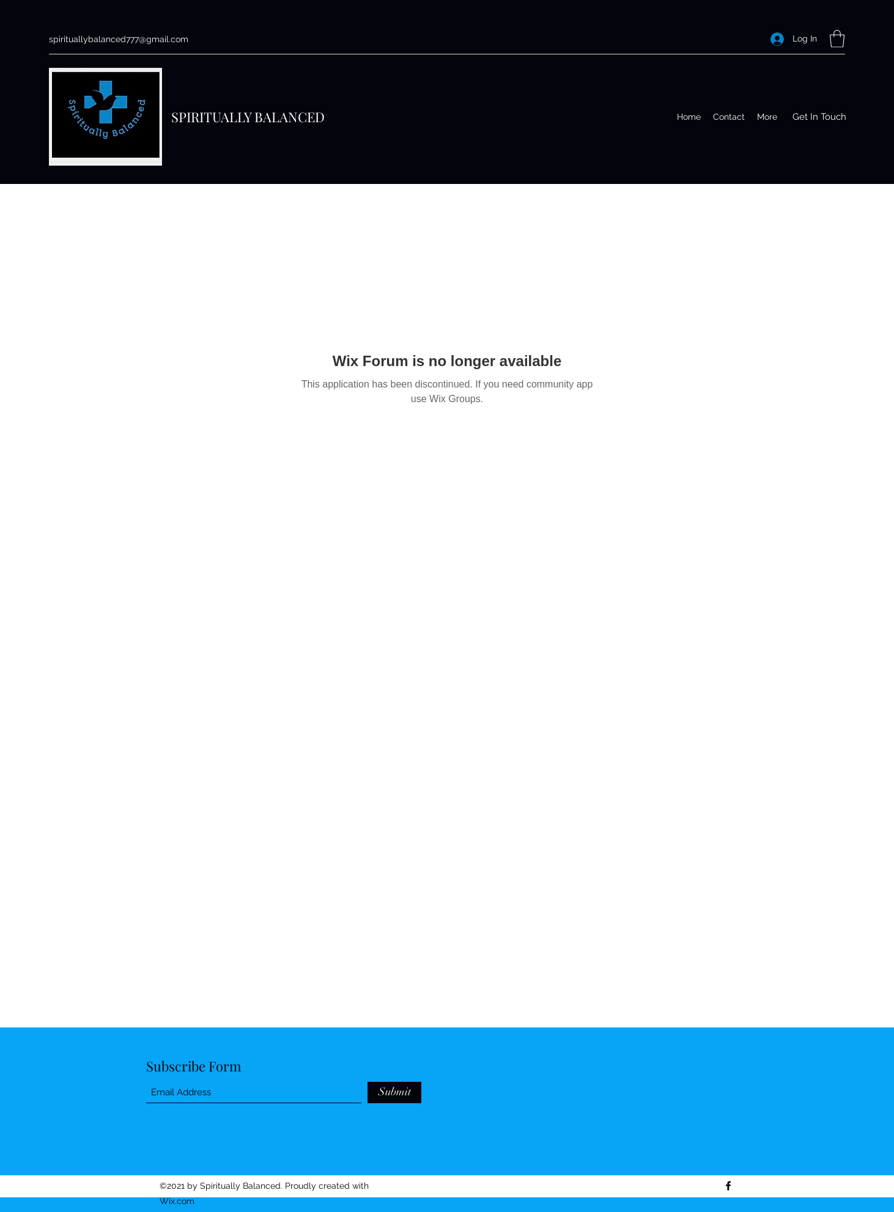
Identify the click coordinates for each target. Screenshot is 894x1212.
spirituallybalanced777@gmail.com (118, 39)
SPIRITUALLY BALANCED (248, 117)
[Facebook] (728, 1186)
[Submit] (394, 1092)
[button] (837, 39)
